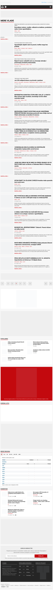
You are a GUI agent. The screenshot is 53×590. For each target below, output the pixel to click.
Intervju (20, 116)
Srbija (15, 31)
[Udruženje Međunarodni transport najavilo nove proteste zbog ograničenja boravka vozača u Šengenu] (4, 501)
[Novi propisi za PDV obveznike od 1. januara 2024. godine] (29, 493)
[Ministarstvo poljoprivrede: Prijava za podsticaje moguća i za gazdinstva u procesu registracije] (4, 511)
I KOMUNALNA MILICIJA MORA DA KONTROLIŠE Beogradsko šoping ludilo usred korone (29, 148)
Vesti (19, 31)
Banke (15, 100)
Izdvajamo (20, 82)
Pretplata (48, 585)
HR (7, 454)
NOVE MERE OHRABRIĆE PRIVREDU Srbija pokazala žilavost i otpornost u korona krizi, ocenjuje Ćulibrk (33, 243)
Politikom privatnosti (44, 558)
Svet (20, 569)
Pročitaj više (4, 39)
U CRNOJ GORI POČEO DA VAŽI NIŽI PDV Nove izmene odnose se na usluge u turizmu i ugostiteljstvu (31, 213)
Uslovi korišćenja (30, 585)
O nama (2, 585)
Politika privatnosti (23, 585)
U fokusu (23, 48)
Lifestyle (16, 231)
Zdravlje (30, 48)
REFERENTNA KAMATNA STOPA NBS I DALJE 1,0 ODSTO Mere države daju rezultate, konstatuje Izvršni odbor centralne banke (32, 96)
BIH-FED (15, 454)
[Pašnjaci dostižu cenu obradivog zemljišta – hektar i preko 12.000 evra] (29, 501)
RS (1, 454)
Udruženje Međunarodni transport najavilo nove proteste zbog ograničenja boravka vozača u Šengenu (16, 501)
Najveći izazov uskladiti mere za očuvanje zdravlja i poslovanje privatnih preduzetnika (30, 61)
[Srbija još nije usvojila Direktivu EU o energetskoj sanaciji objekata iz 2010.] (4, 493)
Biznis (15, 48)
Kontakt (11, 585)
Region (15, 184)
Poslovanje (17, 64)
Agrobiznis (35, 503)
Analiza (16, 82)
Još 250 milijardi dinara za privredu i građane (28, 80)
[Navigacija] (50, 7)
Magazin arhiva (42, 585)
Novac (19, 100)
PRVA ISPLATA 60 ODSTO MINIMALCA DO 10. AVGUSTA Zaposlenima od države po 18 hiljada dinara (32, 259)
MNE (19, 454)
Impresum (7, 585)
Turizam (23, 215)
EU (8, 494)
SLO (4, 454)
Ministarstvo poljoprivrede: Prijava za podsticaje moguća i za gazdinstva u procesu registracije (16, 511)
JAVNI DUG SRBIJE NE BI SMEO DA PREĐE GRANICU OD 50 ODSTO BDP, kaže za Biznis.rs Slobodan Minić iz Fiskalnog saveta (33, 164)
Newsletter (36, 585)
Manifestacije (23, 150)
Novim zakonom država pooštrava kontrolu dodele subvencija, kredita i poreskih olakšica (41, 343)
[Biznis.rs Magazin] (26, 382)
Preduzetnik (23, 64)
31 (42, 496)
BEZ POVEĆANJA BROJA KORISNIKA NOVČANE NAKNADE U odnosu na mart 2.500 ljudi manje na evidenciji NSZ (32, 196)
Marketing (16, 585)
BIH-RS (10, 454)
